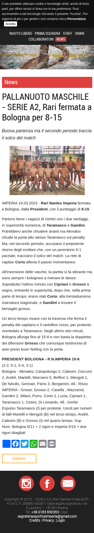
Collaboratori (41, 39)
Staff (67, 33)
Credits (34, 520)
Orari (79, 33)
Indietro (19, 458)
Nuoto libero (21, 33)
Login (60, 520)
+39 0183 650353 (45, 512)
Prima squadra (47, 33)
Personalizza (76, 19)
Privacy (48, 520)
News (60, 39)
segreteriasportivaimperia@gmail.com (47, 516)
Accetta (11, 24)
